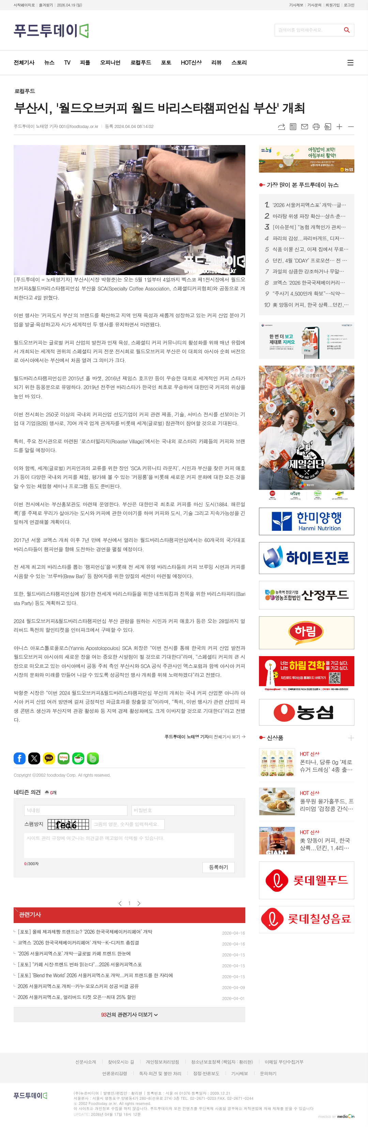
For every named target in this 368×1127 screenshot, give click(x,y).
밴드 (93, 758)
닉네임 (33, 810)
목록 (293, 126)
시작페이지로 (24, 4)
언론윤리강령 (114, 1073)
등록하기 (218, 867)
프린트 (316, 126)
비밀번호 (143, 810)
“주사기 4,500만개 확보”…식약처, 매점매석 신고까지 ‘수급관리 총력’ (311, 293)
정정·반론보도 (206, 1073)
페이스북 (20, 758)
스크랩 (327, 126)
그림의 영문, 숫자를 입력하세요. (125, 824)
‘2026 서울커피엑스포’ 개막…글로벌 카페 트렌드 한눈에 (311, 205)
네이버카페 (78, 758)
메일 (304, 126)
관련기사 (30, 914)
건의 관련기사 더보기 (129, 1014)
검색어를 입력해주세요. (300, 30)
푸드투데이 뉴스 (302, 185)
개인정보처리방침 (162, 1062)
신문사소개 (85, 1062)
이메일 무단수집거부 (284, 1062)
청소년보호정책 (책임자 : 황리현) (222, 1062)
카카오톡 (49, 758)
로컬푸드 (24, 91)
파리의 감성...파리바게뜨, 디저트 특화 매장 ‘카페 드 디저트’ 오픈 (311, 238)
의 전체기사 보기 (202, 736)
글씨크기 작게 (351, 126)
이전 (120, 903)
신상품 (275, 738)
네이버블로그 (64, 758)
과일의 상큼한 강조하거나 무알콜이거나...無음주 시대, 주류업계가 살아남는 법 (311, 271)
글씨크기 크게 (339, 126)
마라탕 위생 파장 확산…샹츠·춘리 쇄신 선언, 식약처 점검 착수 (311, 216)
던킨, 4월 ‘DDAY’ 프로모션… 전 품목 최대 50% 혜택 (311, 260)
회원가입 (333, 4)
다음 (139, 903)
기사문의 (314, 4)
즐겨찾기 (46, 4)
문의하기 (268, 1073)
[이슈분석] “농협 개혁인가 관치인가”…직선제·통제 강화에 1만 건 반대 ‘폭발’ (311, 227)
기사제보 (296, 4)
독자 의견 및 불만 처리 (160, 1073)
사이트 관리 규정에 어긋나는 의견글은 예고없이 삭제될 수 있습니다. (95, 838)
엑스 (34, 758)
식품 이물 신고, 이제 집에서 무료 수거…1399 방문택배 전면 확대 (311, 249)
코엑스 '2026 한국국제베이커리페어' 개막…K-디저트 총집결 (311, 282)
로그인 (349, 4)
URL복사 (281, 126)
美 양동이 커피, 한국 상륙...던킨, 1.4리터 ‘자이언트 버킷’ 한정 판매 (311, 304)
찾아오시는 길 (121, 1062)
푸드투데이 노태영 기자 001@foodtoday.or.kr (56, 126)
